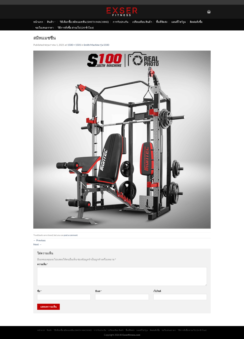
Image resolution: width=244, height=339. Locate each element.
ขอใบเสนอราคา (44, 27)
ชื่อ (39, 291)
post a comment (70, 235)
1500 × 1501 (74, 44)
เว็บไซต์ (157, 291)
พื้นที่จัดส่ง (161, 21)
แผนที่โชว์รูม (178, 21)
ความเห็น (42, 264)
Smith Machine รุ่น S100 (96, 44)
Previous (39, 240)
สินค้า (51, 21)
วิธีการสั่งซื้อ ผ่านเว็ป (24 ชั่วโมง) (76, 27)
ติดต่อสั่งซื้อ (196, 21)
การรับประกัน (120, 21)
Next (37, 244)
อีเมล (98, 291)
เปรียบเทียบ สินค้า (142, 21)
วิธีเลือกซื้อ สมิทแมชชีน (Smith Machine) (84, 21)
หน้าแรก (38, 21)
